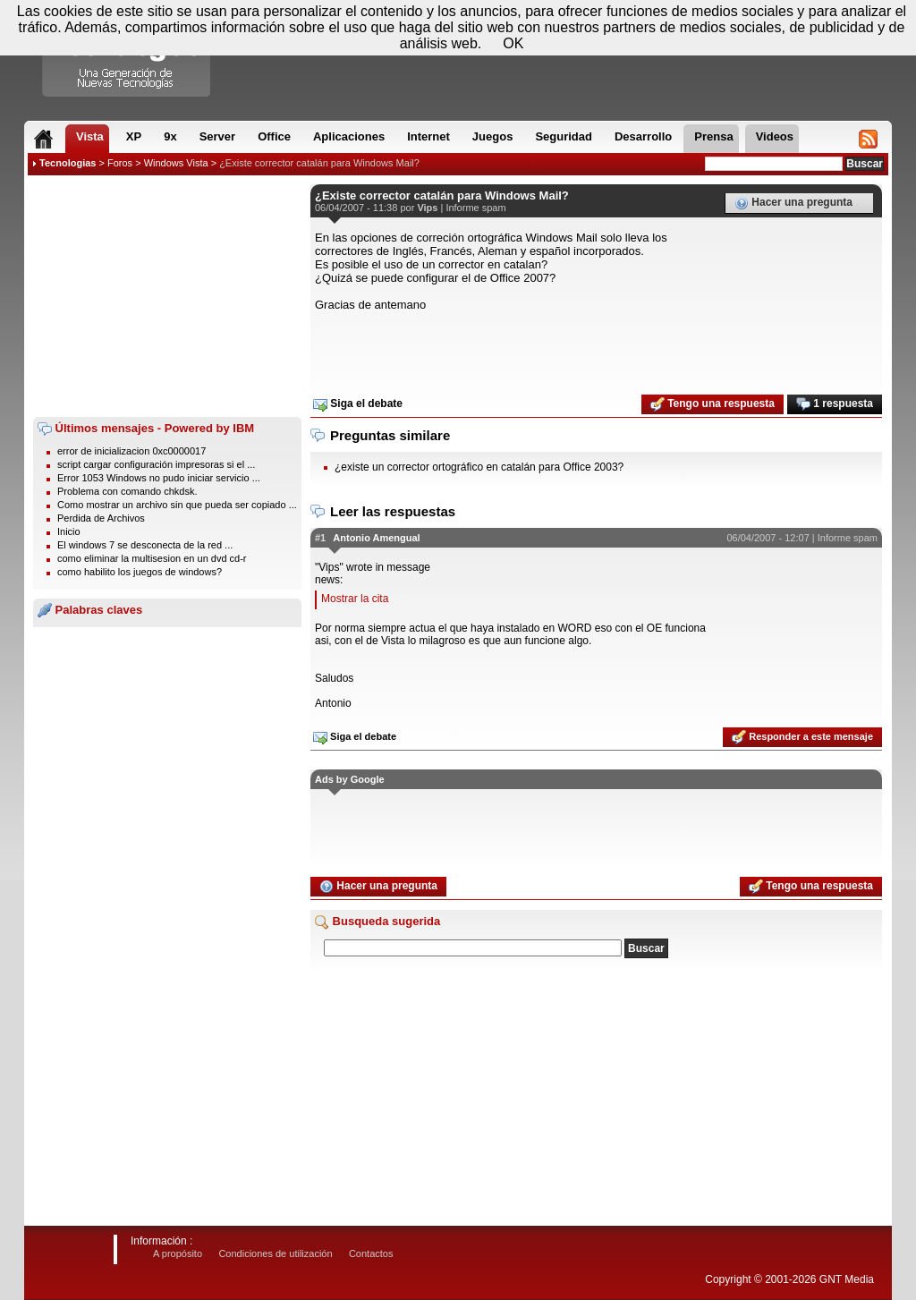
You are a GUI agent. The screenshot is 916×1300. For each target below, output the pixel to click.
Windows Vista (176, 162)
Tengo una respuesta (712, 404)
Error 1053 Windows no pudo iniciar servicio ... (158, 477)
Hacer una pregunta (793, 203)
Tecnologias (67, 162)
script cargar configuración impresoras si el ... (156, 464)
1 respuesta (834, 404)
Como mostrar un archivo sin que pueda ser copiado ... (177, 504)
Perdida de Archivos (101, 518)
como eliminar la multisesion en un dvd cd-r (152, 558)
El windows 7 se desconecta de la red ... (145, 545)
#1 (320, 537)
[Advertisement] (167, 296)
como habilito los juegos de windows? (139, 571)
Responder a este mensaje (802, 737)
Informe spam (475, 207)
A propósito (177, 1253)
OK (513, 43)
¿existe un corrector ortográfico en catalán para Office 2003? (479, 467)
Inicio (69, 531)
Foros (119, 162)
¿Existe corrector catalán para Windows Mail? (319, 162)
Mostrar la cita (354, 598)
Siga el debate (358, 404)
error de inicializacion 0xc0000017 (131, 451)
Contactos (371, 1253)
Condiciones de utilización (275, 1253)
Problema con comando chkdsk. (127, 491)
